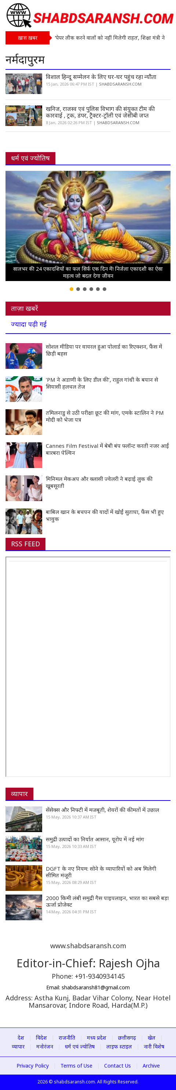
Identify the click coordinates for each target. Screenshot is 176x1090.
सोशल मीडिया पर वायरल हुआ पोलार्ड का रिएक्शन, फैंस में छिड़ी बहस (104, 350)
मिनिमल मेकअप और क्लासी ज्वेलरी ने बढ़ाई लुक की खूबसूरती (99, 482)
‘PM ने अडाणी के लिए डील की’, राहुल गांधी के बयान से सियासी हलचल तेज (102, 383)
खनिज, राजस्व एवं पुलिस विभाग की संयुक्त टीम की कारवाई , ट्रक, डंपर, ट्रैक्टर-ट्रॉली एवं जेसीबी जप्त (100, 112)
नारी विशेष (154, 1046)
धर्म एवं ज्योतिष (30, 158)
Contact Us (117, 1065)
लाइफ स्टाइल (119, 1046)
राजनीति (67, 1037)
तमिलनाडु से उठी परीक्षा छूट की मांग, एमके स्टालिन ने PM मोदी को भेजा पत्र (105, 416)
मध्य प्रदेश (96, 1037)
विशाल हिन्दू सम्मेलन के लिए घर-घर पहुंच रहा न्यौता (101, 77)
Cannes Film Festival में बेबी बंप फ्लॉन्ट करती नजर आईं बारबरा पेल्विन (107, 449)
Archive (151, 1065)
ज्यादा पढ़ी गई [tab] (29, 324)
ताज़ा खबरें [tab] (24, 308)
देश (21, 1037)
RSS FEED (25, 543)
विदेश (41, 1037)
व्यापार (19, 793)
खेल (151, 1037)
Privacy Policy (32, 1065)
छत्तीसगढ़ (127, 1037)
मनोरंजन (44, 1046)
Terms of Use (76, 1065)
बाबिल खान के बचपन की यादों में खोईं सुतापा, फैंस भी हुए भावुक (105, 515)
